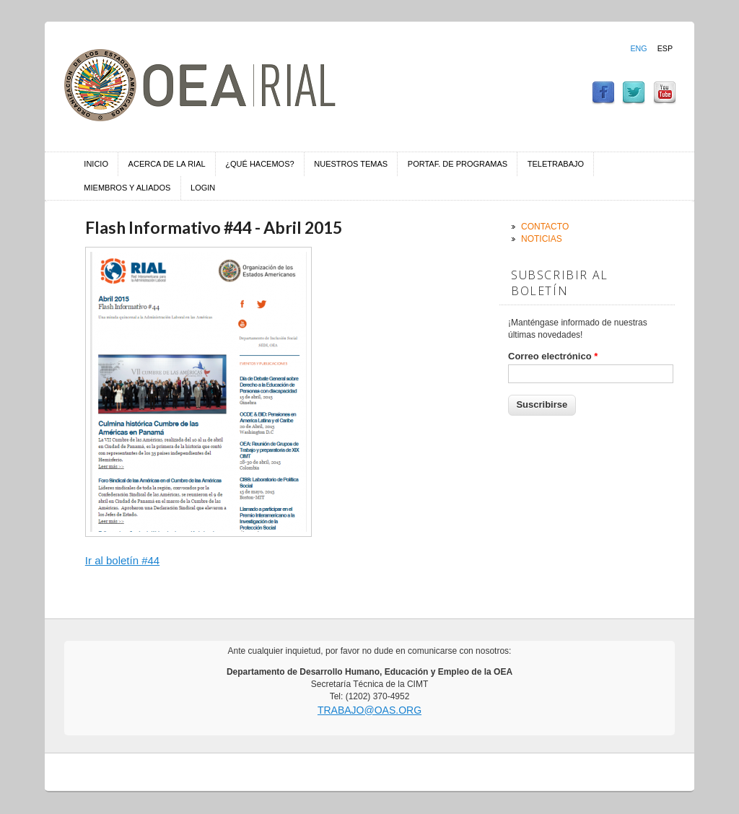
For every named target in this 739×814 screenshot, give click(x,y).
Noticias (541, 239)
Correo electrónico (553, 356)
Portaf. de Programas (457, 163)
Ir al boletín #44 (122, 560)
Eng (638, 48)
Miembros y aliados (127, 187)
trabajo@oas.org (369, 710)
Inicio (96, 163)
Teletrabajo (556, 163)
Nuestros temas (351, 163)
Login (203, 187)
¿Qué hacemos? (259, 163)
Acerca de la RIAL (167, 163)
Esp (665, 48)
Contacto (545, 227)
